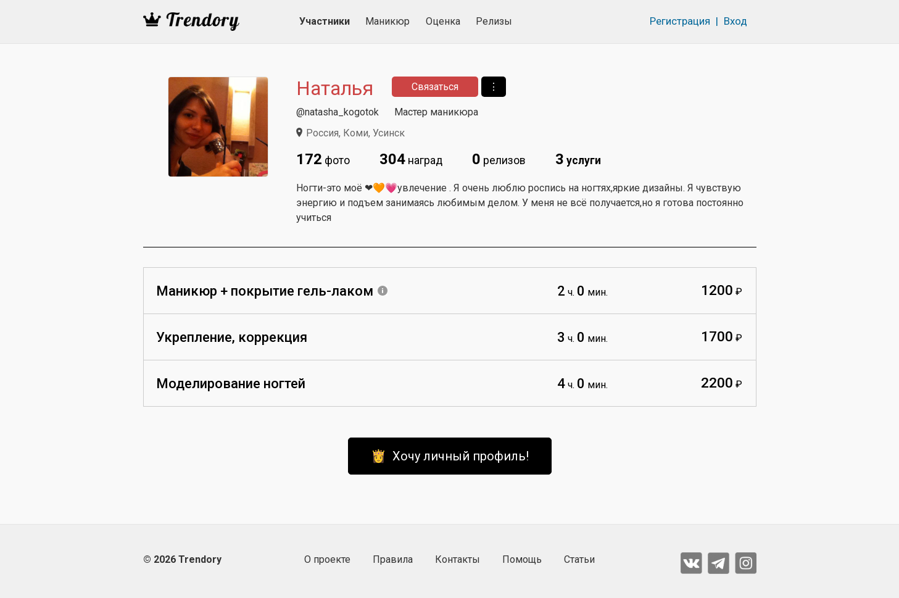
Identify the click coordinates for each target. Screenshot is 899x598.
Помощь (522, 559)
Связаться (435, 87)
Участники (324, 21)
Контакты (457, 559)
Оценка (443, 21)
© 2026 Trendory (182, 559)
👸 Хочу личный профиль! (450, 456)
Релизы (494, 21)
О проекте (327, 559)
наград (410, 159)
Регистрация (680, 21)
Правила (393, 559)
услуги (578, 159)
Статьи (579, 559)
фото (323, 159)
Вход (735, 21)
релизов (499, 159)
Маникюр (387, 21)
